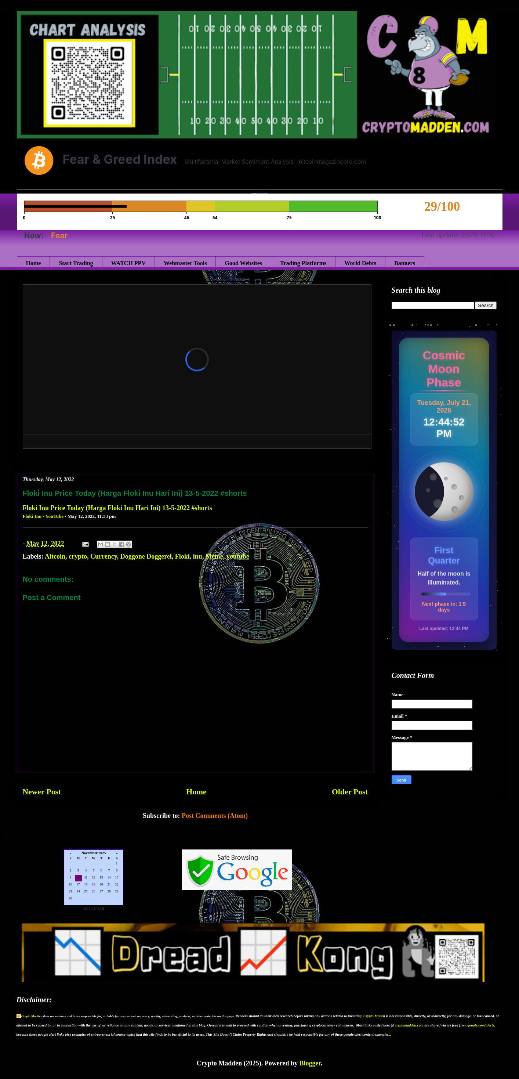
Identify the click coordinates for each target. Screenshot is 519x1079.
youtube (237, 556)
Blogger (309, 1063)
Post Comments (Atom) (215, 815)
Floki (182, 556)
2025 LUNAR (93, 909)
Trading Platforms (303, 263)
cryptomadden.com (409, 1025)
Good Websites (243, 263)
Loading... (93, 877)
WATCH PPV (128, 263)
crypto (78, 556)
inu (197, 556)
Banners (404, 263)
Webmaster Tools (185, 263)
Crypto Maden (374, 1016)
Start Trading (76, 263)
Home (33, 263)
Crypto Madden (32, 1016)
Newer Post (42, 791)
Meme (214, 556)
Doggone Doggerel (146, 556)
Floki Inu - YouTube (43, 516)
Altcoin (55, 556)
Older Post (350, 791)
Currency (103, 556)
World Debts (360, 263)
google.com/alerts (481, 1025)
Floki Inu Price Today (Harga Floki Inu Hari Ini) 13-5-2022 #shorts (117, 508)
